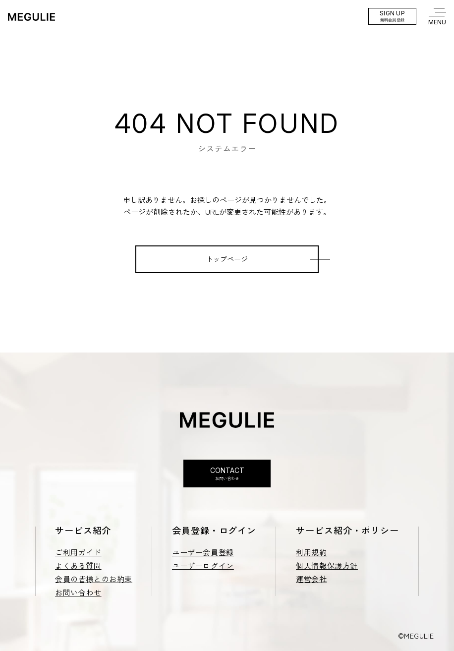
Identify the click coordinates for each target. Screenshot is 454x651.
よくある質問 (78, 565)
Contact (227, 473)
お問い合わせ (78, 592)
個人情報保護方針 (327, 565)
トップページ (227, 259)
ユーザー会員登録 (203, 552)
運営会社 (311, 579)
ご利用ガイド (78, 552)
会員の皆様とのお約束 (93, 579)
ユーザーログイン (203, 565)
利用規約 (311, 552)
